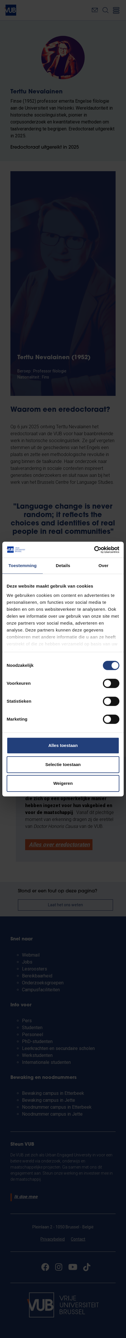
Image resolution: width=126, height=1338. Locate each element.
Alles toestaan (63, 745)
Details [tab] (63, 565)
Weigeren (63, 783)
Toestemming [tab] (22, 565)
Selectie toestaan (63, 764)
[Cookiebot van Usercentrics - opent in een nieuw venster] (94, 549)
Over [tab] (104, 565)
